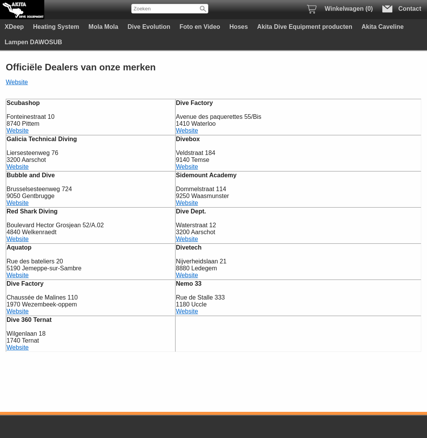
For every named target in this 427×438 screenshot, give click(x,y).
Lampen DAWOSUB (33, 42)
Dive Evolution (148, 26)
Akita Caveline (383, 26)
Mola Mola (103, 26)
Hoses (238, 26)
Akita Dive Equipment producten (304, 26)
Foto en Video (199, 26)
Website (17, 82)
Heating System (56, 26)
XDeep (14, 26)
